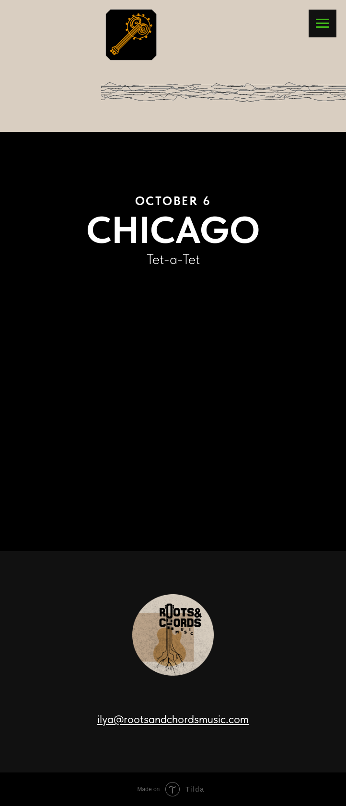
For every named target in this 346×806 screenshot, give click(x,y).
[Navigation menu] (322, 23)
